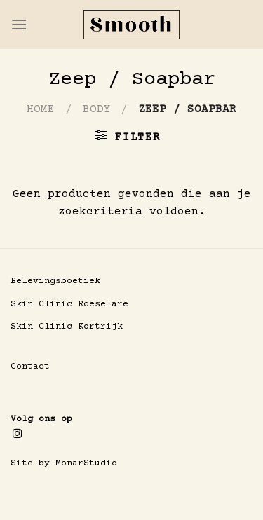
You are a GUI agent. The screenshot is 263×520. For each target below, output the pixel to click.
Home (41, 109)
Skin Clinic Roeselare (69, 304)
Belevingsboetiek (55, 281)
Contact (30, 366)
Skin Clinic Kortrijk (67, 326)
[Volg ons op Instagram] (17, 434)
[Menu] (19, 24)
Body (97, 109)
